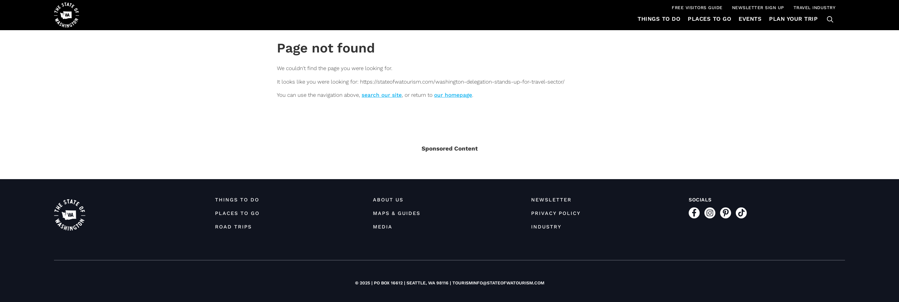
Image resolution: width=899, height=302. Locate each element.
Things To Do (659, 18)
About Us (388, 200)
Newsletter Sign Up (758, 7)
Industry (546, 227)
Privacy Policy (556, 213)
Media (382, 227)
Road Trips (233, 227)
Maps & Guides (396, 213)
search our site (382, 95)
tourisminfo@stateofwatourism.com (498, 282)
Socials (700, 200)
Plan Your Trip (793, 18)
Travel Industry (815, 7)
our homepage (453, 95)
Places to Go (709, 18)
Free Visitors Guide (697, 7)
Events (750, 18)
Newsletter (551, 200)
